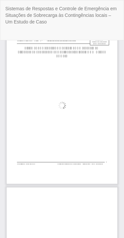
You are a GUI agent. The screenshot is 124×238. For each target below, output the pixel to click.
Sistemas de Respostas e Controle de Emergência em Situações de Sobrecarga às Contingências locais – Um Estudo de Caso (61, 15)
